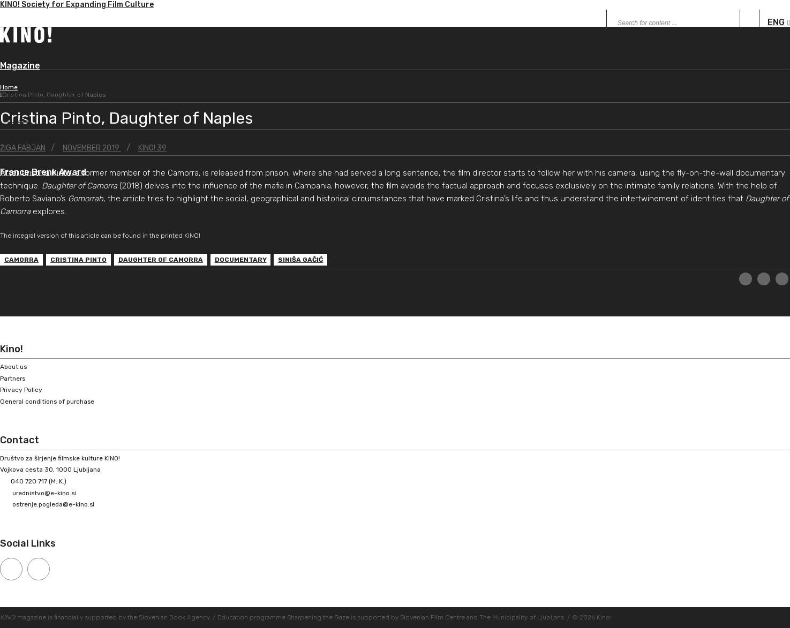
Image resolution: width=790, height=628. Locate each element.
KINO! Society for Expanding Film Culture (77, 5)
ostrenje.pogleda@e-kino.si (54, 504)
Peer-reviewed (32, 141)
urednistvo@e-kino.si (45, 492)
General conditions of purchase (48, 401)
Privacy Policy (21, 390)
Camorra (21, 260)
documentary (241, 260)
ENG (776, 22)
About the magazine (43, 98)
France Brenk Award (43, 173)
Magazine (20, 66)
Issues (18, 119)
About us (13, 366)
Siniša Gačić (301, 260)
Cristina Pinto (78, 260)
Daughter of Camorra (160, 260)
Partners (13, 378)
